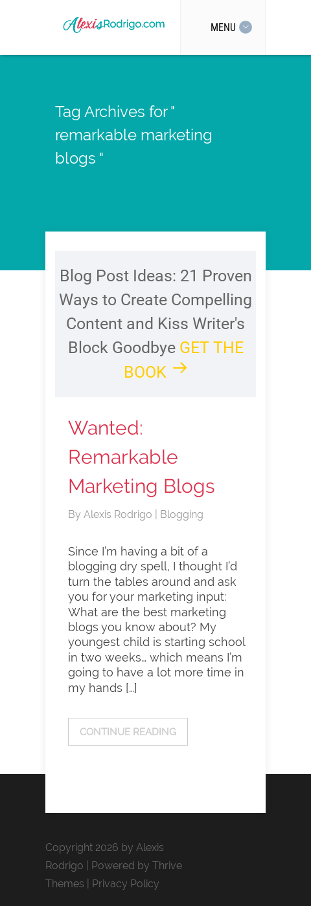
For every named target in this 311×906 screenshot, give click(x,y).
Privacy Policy (125, 884)
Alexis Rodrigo (119, 514)
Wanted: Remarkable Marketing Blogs (141, 456)
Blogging (181, 514)
